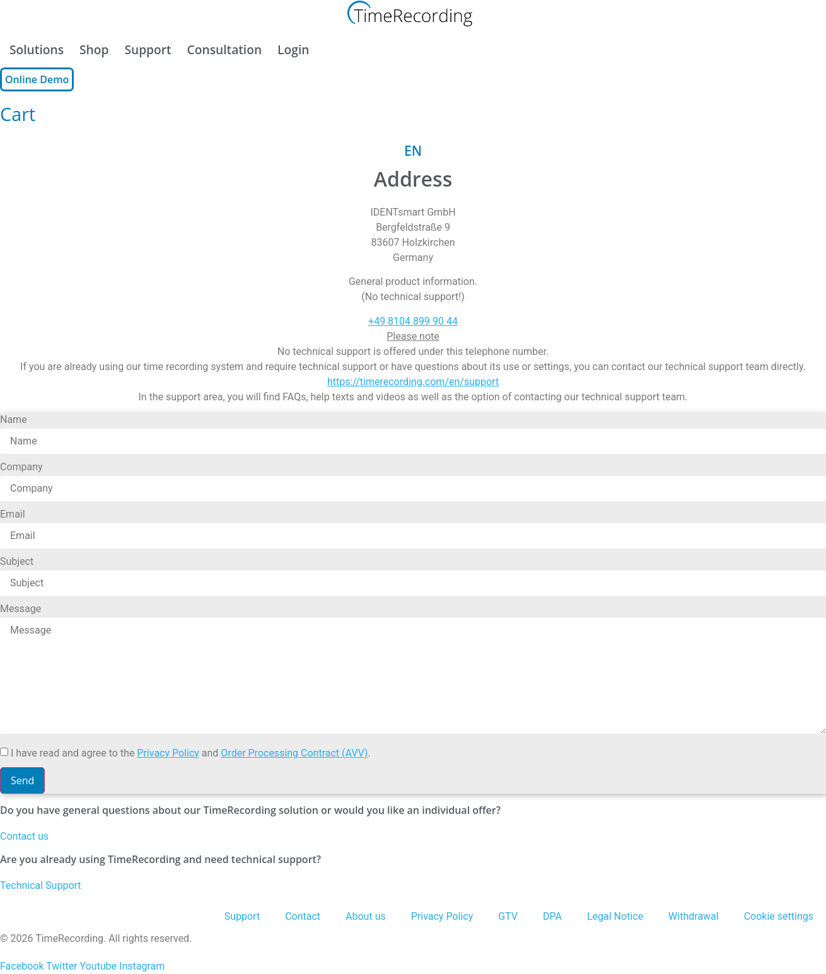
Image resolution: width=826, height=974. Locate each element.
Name (13, 420)
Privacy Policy (168, 753)
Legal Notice (615, 916)
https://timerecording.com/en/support (413, 382)
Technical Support (40, 885)
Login (293, 49)
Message (20, 609)
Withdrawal (693, 916)
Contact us (24, 836)
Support (147, 49)
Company (21, 467)
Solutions (36, 49)
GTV (508, 916)
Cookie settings (778, 916)
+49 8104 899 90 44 (413, 321)
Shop (93, 49)
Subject (16, 562)
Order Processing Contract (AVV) (294, 753)
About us (366, 916)
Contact (302, 916)
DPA (552, 916)
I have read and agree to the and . (191, 753)
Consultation (224, 49)
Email (12, 514)
